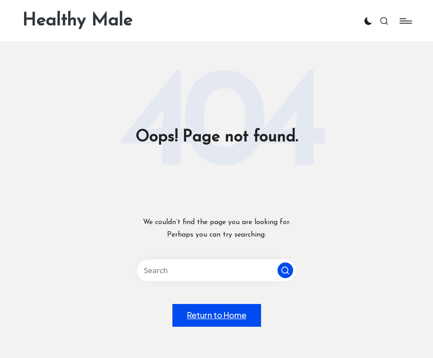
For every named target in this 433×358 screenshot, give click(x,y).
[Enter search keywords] (216, 270)
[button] (285, 270)
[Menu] (405, 21)
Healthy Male (77, 21)
